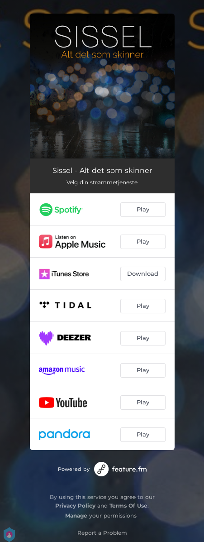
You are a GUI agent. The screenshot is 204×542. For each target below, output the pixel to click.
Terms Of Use (128, 505)
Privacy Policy (75, 505)
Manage (76, 515)
